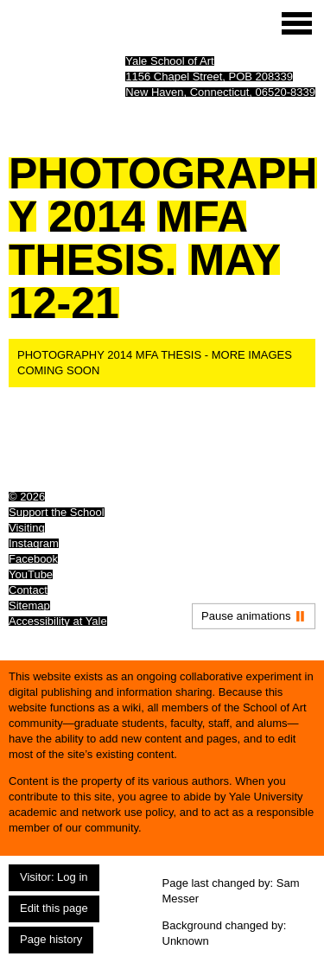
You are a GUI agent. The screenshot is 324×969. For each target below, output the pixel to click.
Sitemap (29, 605)
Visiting (27, 527)
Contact (28, 589)
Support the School (57, 512)
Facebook (33, 558)
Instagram (34, 543)
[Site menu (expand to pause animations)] (296, 23)
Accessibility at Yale (58, 621)
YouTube (31, 574)
